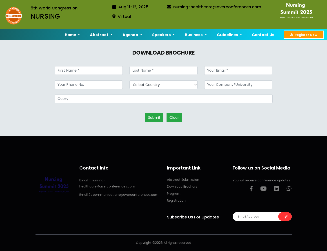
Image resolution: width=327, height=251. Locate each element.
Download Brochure (182, 186)
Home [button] (71, 34)
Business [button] (194, 34)
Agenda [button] (130, 34)
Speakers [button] (162, 34)
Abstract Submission (183, 179)
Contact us (263, 34)
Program (173, 193)
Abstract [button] (99, 34)
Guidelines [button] (228, 34)
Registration (176, 200)
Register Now (303, 34)
